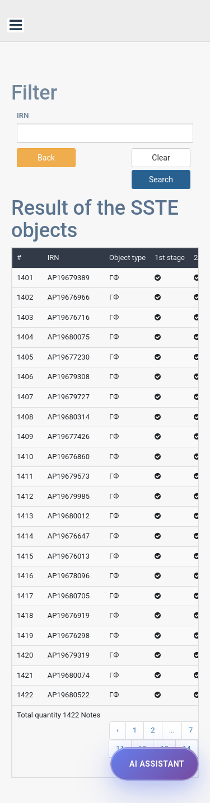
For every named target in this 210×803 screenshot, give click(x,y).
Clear (161, 157)
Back (46, 157)
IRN (23, 115)
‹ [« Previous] (117, 730)
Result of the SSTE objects (95, 219)
